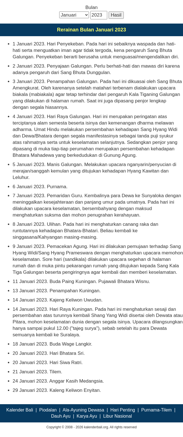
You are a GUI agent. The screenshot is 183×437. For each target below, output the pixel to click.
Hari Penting (122, 410)
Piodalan (48, 410)
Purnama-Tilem (156, 410)
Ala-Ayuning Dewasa (83, 410)
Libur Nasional (117, 416)
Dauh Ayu (60, 416)
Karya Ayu (87, 416)
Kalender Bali (19, 410)
